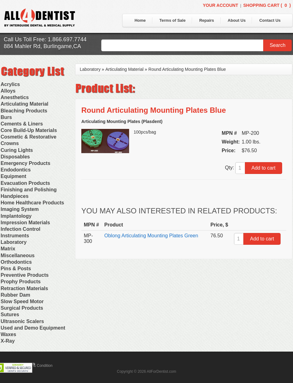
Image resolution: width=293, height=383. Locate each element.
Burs (6, 117)
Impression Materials (25, 222)
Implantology (16, 216)
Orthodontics (16, 262)
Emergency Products (25, 163)
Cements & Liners (22, 123)
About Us (237, 20)
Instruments (15, 235)
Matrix (8, 248)
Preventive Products (25, 275)
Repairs (206, 20)
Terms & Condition (37, 365)
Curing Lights (17, 150)
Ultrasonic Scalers (22, 321)
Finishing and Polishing (28, 189)
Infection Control (20, 229)
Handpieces (15, 196)
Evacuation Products (25, 183)
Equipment (13, 176)
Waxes (8, 334)
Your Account (220, 5)
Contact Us (270, 20)
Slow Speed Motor (22, 301)
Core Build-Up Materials (29, 130)
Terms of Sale (173, 20)
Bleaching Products (24, 110)
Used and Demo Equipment (33, 328)
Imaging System (20, 209)
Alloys (8, 90)
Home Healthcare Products (32, 202)
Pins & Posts (16, 268)
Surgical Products (22, 308)
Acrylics (10, 84)
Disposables (15, 156)
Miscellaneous (17, 255)
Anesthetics (15, 97)
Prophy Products (21, 281)
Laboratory (14, 242)
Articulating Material (24, 104)
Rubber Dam (15, 295)
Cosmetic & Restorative (28, 136)
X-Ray (8, 341)
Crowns (10, 143)
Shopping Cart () (267, 5)
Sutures (10, 314)
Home (140, 20)
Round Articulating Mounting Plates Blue (187, 69)
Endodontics (16, 169)
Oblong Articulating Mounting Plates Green (151, 235)
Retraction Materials (24, 288)
